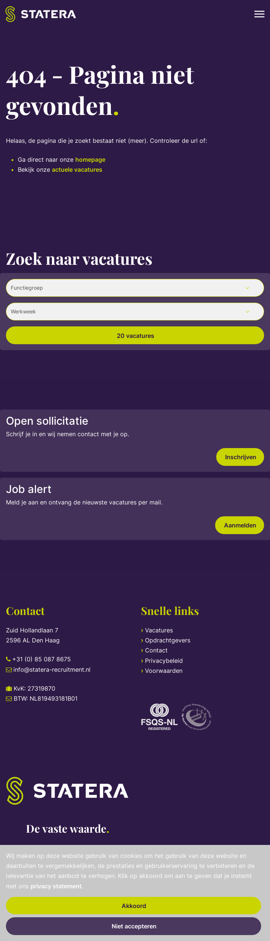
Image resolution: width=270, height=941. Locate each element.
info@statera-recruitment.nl (51, 669)
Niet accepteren (134, 926)
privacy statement (56, 886)
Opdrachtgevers (167, 640)
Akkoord (134, 905)
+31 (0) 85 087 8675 (41, 659)
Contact (156, 650)
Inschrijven (240, 457)
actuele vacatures (77, 169)
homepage (90, 159)
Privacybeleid (164, 660)
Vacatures (159, 630)
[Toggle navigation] (260, 14)
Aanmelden (240, 525)
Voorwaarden (163, 670)
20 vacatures (135, 335)
